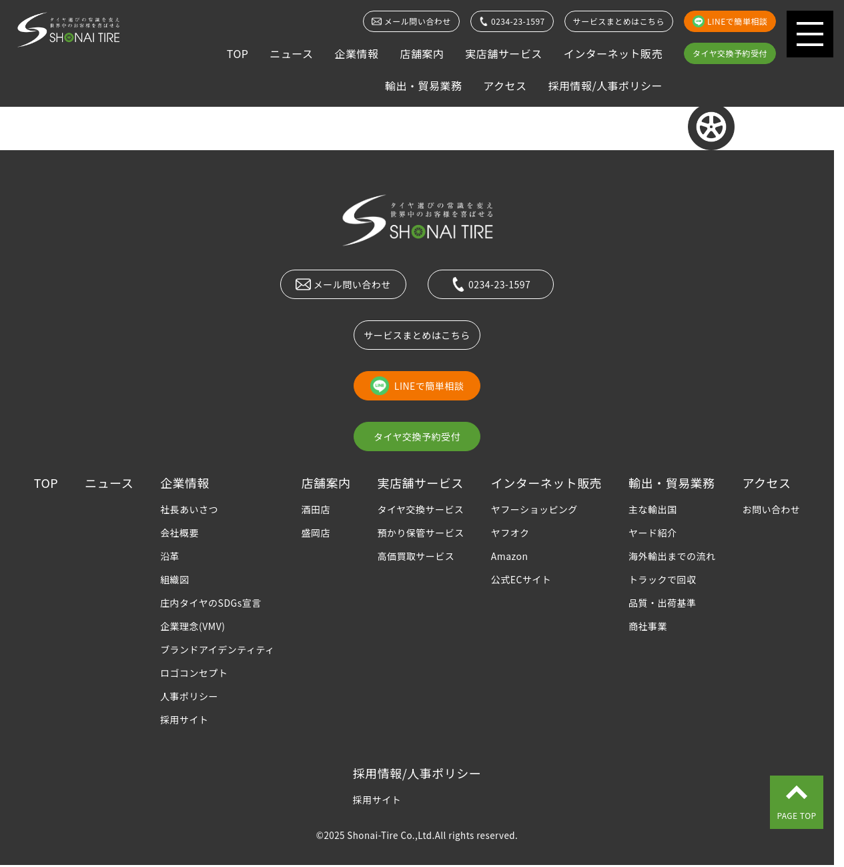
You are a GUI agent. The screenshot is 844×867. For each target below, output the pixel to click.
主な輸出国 (652, 509)
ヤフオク (510, 532)
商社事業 (647, 626)
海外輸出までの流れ (671, 556)
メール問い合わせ (411, 21)
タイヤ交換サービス (420, 509)
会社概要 (179, 532)
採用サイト (184, 719)
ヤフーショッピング (534, 509)
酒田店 (316, 509)
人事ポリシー (189, 696)
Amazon (509, 556)
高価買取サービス (415, 556)
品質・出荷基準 (662, 602)
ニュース (291, 53)
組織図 (174, 579)
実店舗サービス (503, 53)
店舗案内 (422, 53)
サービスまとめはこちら (619, 21)
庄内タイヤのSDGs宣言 (211, 602)
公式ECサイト (521, 579)
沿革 (169, 556)
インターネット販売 (613, 53)
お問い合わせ (771, 509)
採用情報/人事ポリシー (605, 85)
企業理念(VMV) (192, 626)
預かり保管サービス (420, 532)
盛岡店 (316, 532)
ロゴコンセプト (194, 672)
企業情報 (356, 53)
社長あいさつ (189, 509)
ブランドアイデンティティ (217, 649)
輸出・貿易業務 (423, 85)
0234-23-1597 (512, 21)
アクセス (504, 85)
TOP (238, 53)
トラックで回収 (662, 579)
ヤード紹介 (652, 532)
